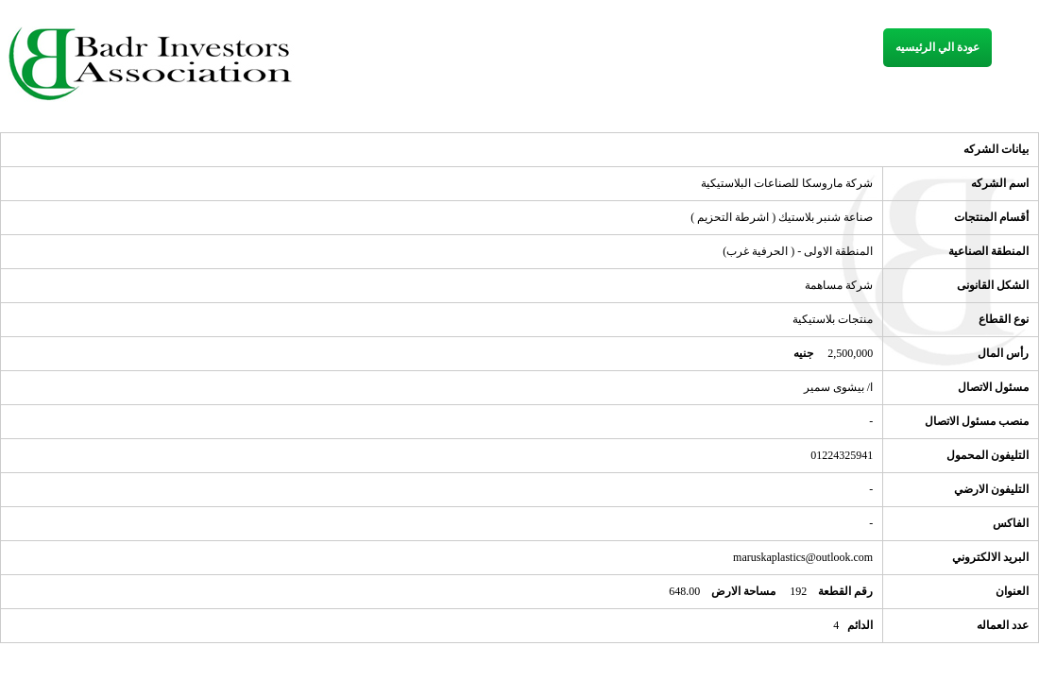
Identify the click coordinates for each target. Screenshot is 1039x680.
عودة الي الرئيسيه (937, 47)
